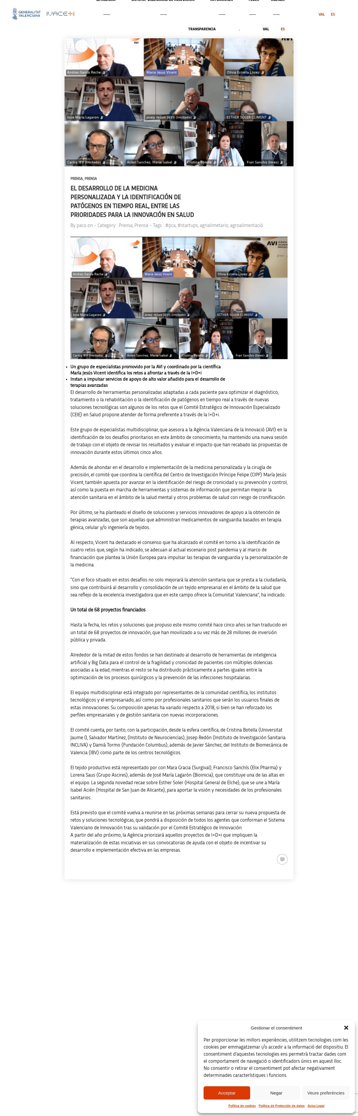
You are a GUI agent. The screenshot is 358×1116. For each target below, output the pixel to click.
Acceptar (226, 1092)
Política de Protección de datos (282, 1105)
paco (81, 225)
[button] (346, 1028)
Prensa (76, 179)
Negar (276, 1092)
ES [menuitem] (333, 14)
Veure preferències (325, 1092)
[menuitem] (322, 14)
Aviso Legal (316, 1105)
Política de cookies (242, 1105)
